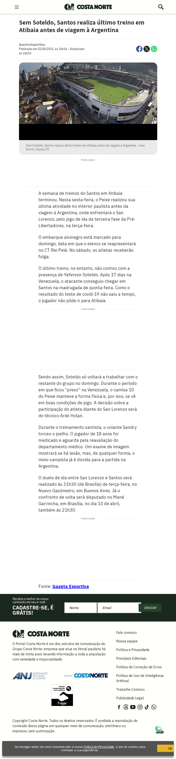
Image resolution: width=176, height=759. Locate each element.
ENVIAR (150, 608)
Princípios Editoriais (131, 658)
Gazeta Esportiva (70, 586)
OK (150, 751)
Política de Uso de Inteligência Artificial (140, 678)
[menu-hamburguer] (16, 7)
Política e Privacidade (132, 650)
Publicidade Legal (130, 698)
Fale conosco (126, 632)
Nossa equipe (127, 641)
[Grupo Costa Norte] (86, 675)
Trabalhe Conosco (130, 689)
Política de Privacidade (97, 749)
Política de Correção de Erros (139, 667)
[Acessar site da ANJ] (30, 675)
